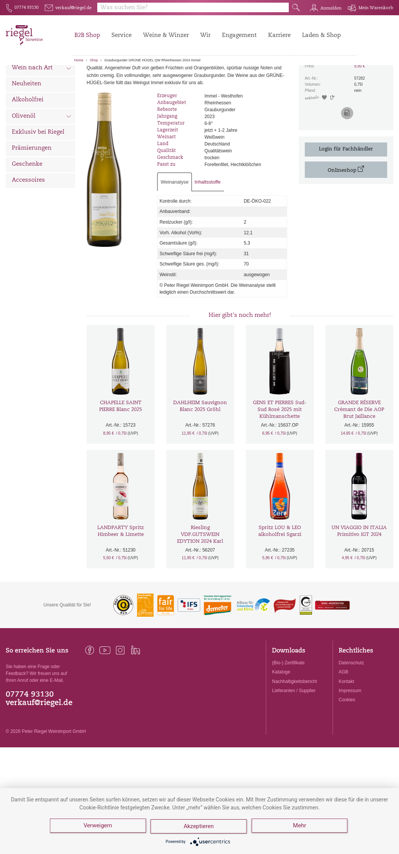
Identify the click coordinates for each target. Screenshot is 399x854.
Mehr (300, 827)
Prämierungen (31, 191)
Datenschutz (351, 705)
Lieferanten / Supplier (293, 733)
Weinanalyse (174, 224)
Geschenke (27, 207)
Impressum (350, 733)
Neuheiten (26, 126)
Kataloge (281, 714)
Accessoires (28, 222)
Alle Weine (27, 78)
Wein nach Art (41, 111)
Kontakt (346, 723)
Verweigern (98, 827)
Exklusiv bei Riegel (38, 175)
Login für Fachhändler (346, 191)
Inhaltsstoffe (208, 224)
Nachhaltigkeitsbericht (294, 723)
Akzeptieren (200, 827)
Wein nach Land (41, 95)
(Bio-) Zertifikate (288, 705)
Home (79, 60)
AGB (343, 714)
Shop (94, 60)
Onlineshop (346, 211)
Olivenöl (41, 159)
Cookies (347, 742)
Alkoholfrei (27, 142)
